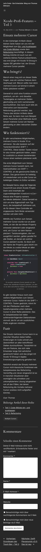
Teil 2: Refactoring (13, 412)
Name (6, 480)
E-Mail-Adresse (11, 490)
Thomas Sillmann (25, 30)
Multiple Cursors (10, 417)
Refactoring (8, 52)
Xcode (35, 30)
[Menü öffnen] (4, 10)
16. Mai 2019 (7, 30)
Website (6, 501)
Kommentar (9, 455)
